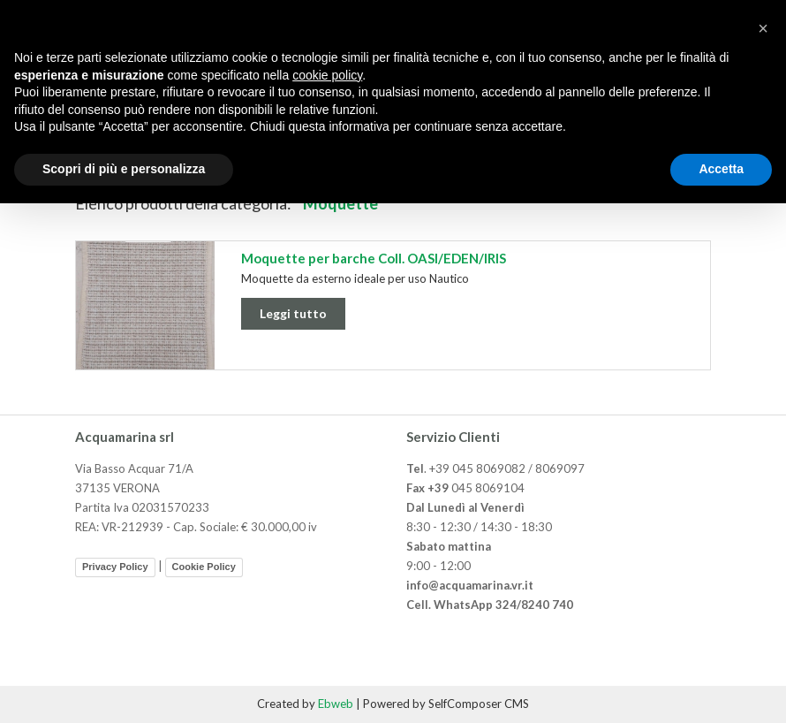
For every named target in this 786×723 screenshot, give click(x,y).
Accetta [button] (721, 169)
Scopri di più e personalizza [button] (123, 169)
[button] (763, 28)
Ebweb (335, 703)
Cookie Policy (204, 566)
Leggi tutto (293, 313)
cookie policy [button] (327, 75)
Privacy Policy (115, 566)
